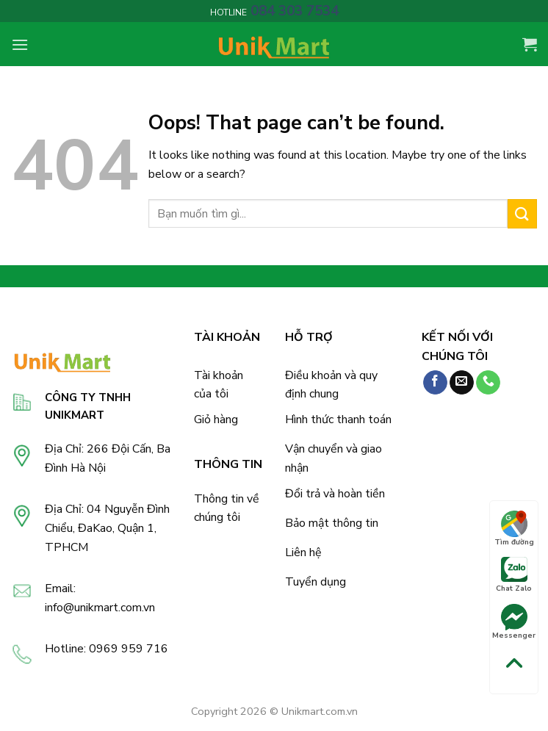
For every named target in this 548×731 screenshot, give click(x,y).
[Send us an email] (462, 382)
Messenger (514, 622)
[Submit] (522, 213)
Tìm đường (514, 529)
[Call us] (488, 382)
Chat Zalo (514, 575)
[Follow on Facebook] (435, 382)
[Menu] (20, 44)
